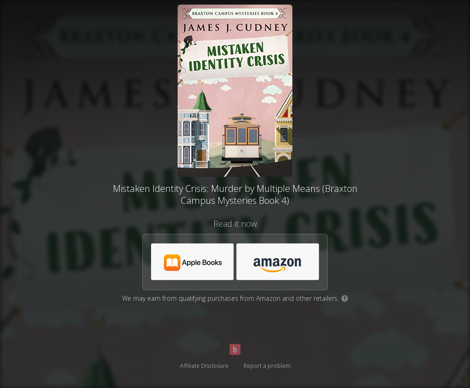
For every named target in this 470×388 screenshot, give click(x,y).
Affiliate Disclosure (204, 366)
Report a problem (267, 366)
